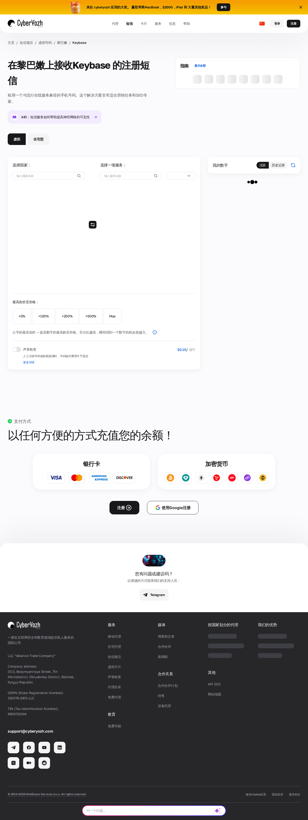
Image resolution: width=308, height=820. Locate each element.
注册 (293, 23)
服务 (158, 23)
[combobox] (181, 176)
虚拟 (16, 139)
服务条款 (294, 794)
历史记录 (278, 165)
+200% (67, 316)
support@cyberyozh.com (30, 731)
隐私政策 (277, 794)
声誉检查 (114, 677)
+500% (90, 316)
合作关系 (165, 674)
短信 (129, 23)
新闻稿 (163, 657)
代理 (115, 23)
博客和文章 (166, 636)
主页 (11, 42)
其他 (211, 672)
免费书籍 (114, 726)
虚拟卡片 (114, 667)
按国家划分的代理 (223, 625)
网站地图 (214, 694)
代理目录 (114, 687)
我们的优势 (267, 625)
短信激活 (26, 42)
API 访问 (214, 684)
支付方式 (22, 421)
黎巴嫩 (62, 42)
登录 (277, 23)
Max (112, 316)
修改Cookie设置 (256, 794)
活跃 (262, 165)
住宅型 (38, 139)
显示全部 (200, 65)
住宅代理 (114, 646)
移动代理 (114, 636)
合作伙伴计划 (168, 685)
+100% (43, 316)
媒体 (161, 625)
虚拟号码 (45, 42)
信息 (172, 23)
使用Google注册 (173, 508)
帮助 (186, 23)
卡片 (144, 23)
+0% (22, 316)
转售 (161, 696)
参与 (223, 7)
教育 (111, 714)
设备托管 (164, 706)
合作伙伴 (164, 646)
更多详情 (28, 362)
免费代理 (114, 697)
